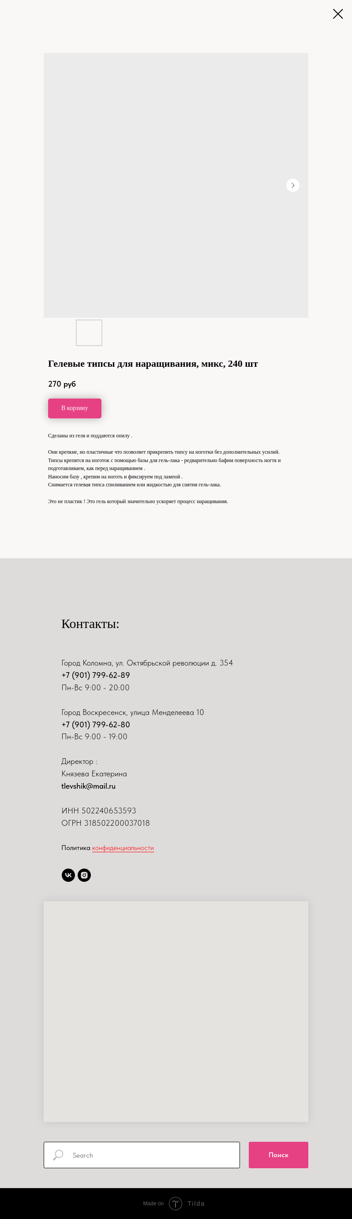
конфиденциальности (123, 847)
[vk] (68, 875)
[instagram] (84, 875)
